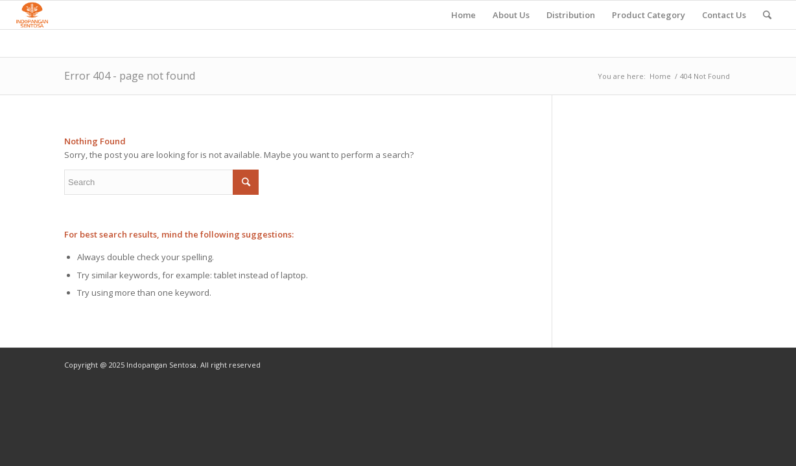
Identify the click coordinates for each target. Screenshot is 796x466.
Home (660, 76)
